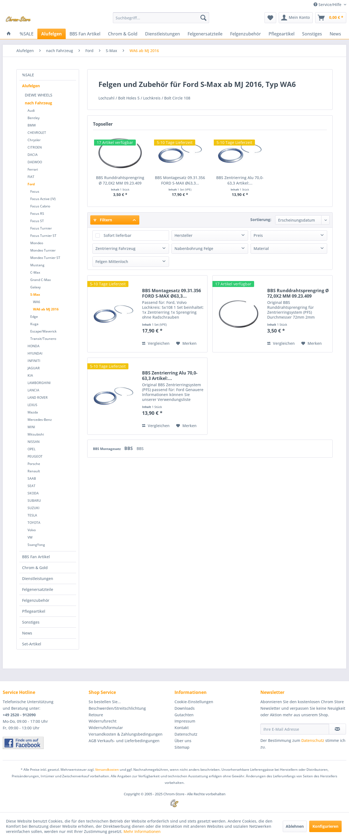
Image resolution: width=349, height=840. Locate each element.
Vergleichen (156, 343)
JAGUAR (34, 368)
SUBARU (34, 500)
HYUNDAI (35, 353)
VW (30, 537)
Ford (31, 184)
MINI (31, 427)
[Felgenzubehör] (245, 34)
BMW (32, 125)
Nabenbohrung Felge (193, 248)
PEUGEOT (35, 456)
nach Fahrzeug (38, 102)
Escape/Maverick (43, 331)
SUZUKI (34, 508)
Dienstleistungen (37, 578)
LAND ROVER (38, 397)
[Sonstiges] (312, 34)
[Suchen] (203, 17)
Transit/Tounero (43, 338)
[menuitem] (161, 17)
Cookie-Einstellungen (193, 701)
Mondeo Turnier (43, 250)
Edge (34, 316)
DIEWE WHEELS (38, 95)
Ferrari (33, 169)
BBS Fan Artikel (36, 556)
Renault (34, 471)
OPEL (31, 449)
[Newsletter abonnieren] (337, 729)
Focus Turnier (41, 228)
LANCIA (33, 390)
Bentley (34, 118)
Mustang (37, 265)
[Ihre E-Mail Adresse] (294, 729)
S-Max (35, 294)
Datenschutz (185, 734)
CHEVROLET (37, 132)
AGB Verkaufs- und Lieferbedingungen (124, 740)
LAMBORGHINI (39, 382)
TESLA (32, 515)
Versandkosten (107, 769)
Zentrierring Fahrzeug (115, 248)
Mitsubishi (36, 434)
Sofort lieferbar (117, 235)
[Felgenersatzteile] (205, 34)
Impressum (184, 721)
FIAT (31, 176)
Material (261, 248)
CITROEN (35, 147)
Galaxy (35, 287)
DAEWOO (35, 162)
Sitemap (181, 747)
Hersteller (183, 235)
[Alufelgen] (51, 34)
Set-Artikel (31, 643)
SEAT (31, 486)
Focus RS (37, 213)
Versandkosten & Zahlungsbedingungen (126, 734)
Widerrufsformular (106, 727)
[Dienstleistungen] (162, 34)
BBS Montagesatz (107, 448)
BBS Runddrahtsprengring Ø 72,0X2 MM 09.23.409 (120, 180)
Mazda (33, 412)
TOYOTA (34, 522)
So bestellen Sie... (105, 701)
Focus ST (37, 221)
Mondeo (36, 243)
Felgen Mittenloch (111, 261)
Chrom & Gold (35, 567)
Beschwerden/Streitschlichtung (117, 708)
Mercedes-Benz (40, 419)
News (27, 633)
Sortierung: (260, 219)
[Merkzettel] (270, 17)
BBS (129, 448)
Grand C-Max (40, 279)
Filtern (103, 219)
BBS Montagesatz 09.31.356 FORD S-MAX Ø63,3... (180, 180)
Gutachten (184, 714)
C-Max (35, 272)
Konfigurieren (325, 826)
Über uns (182, 740)
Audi (31, 110)
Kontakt (181, 727)
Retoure (96, 714)
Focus (34, 191)
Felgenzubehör (35, 600)
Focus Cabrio (40, 206)
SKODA (33, 493)
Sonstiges (31, 622)
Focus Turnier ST (43, 235)
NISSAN (34, 441)
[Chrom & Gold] (122, 34)
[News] (335, 34)
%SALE (28, 74)
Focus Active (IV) (43, 199)
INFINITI (34, 360)
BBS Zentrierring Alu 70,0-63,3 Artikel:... (240, 180)
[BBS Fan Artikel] (85, 34)
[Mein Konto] (296, 17)
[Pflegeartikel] (281, 34)
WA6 (36, 302)
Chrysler (34, 140)
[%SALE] (26, 34)
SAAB (32, 478)
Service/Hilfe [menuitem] (328, 4)
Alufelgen (31, 85)
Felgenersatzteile (37, 589)
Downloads (184, 708)
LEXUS (32, 405)
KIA (30, 375)
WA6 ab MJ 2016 (46, 309)
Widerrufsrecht (102, 721)
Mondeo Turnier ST (45, 257)
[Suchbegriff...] (161, 17)
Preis (258, 235)
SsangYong (36, 544)
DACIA (33, 154)
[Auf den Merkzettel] (186, 343)
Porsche (34, 463)
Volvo (32, 530)
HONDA (34, 346)
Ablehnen (295, 826)
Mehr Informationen (142, 831)
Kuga (34, 324)
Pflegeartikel (33, 611)
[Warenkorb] (330, 17)
